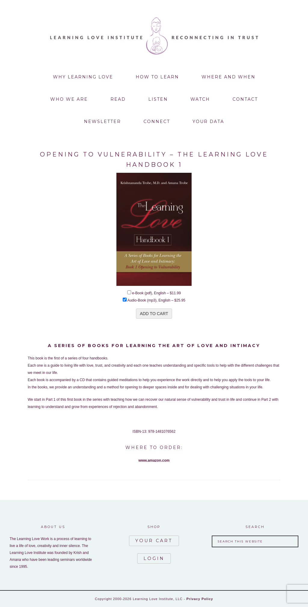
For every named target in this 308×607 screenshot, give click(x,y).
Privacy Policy (199, 599)
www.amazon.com (154, 460)
